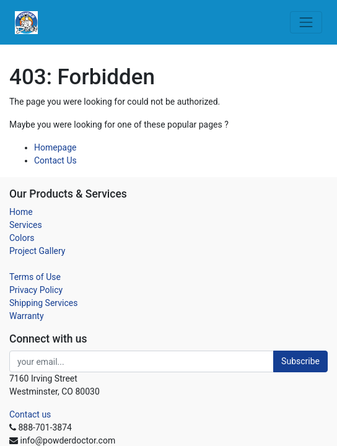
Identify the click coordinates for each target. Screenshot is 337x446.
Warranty (26, 316)
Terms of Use (35, 277)
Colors (21, 238)
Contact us (30, 414)
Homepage (55, 147)
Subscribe (300, 361)
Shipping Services (43, 303)
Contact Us (55, 160)
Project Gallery (37, 251)
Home (21, 212)
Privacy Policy (36, 290)
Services (25, 225)
